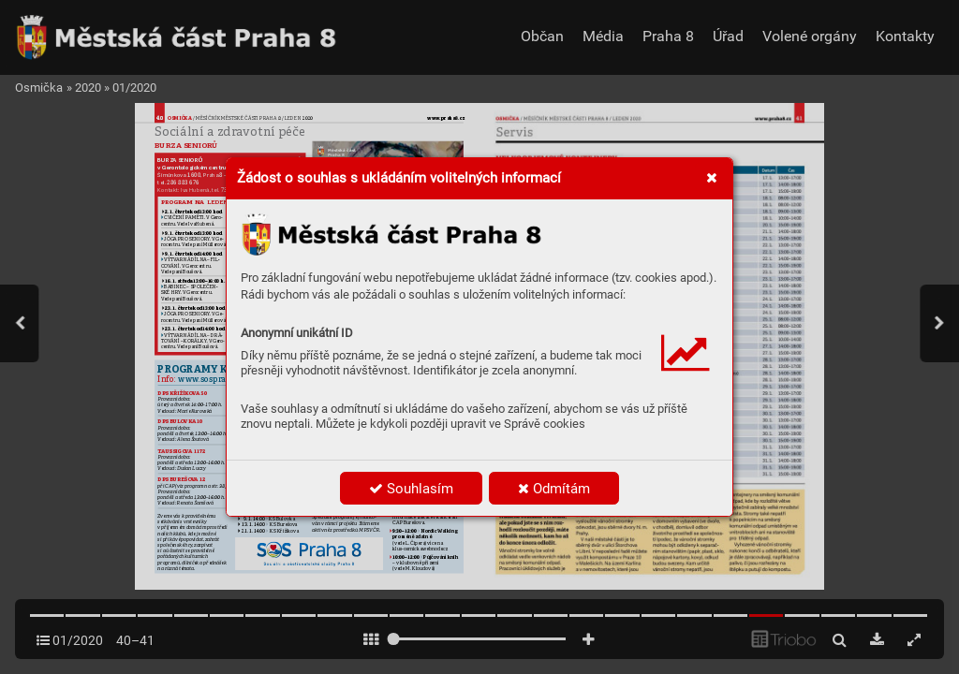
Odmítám (554, 488)
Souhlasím (411, 488)
